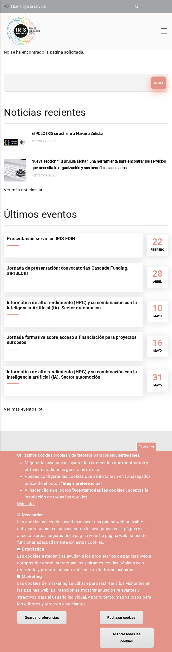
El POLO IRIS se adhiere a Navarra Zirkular (67, 133)
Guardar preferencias (42, 617)
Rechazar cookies (121, 617)
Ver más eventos (20, 409)
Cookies (146, 446)
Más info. (26, 503)
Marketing (32, 576)
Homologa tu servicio (28, 6)
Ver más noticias (20, 189)
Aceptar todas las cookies (127, 637)
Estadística (33, 549)
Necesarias (33, 514)
